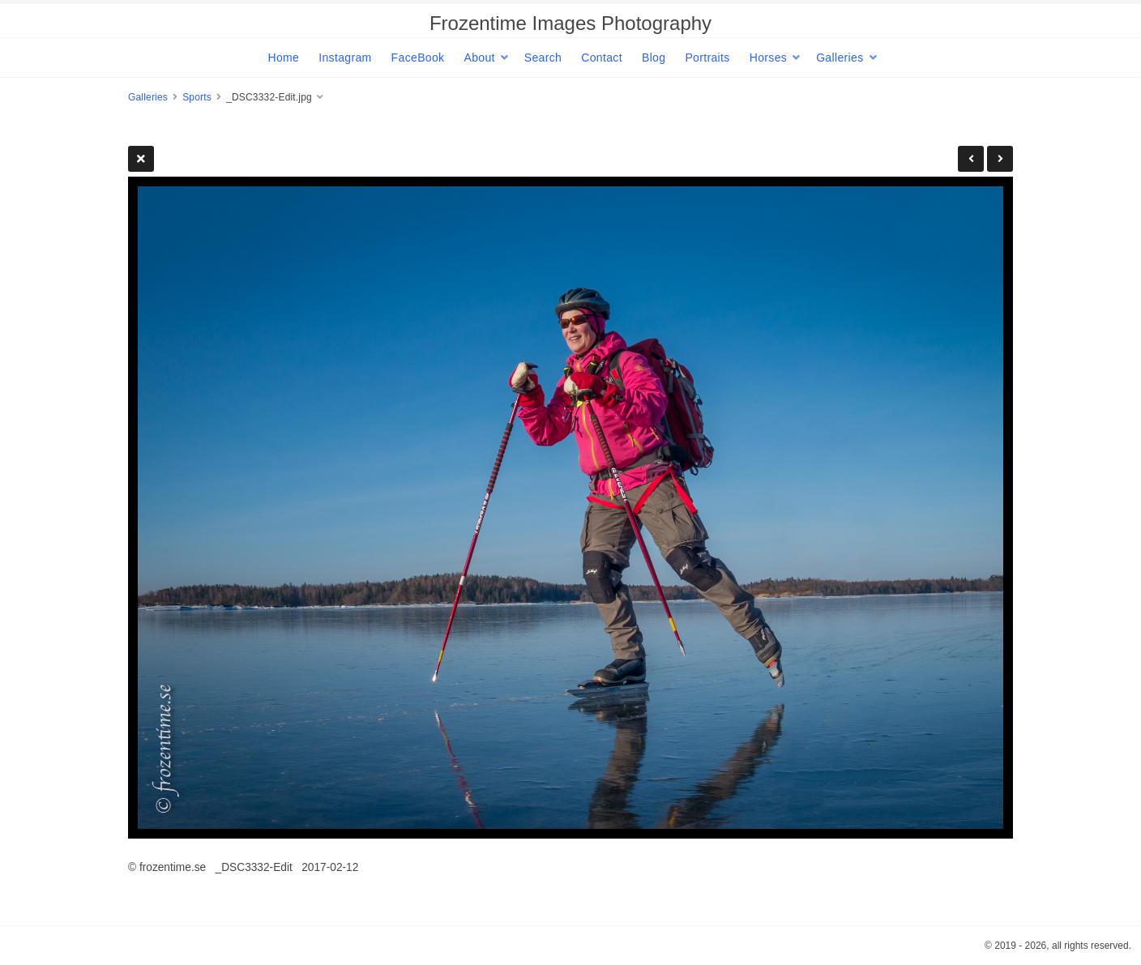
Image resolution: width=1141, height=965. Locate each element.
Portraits (707, 57)
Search (543, 57)
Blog (653, 57)
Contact (601, 57)
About (479, 57)
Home (283, 57)
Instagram (344, 57)
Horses (768, 57)
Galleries (839, 57)
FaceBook (418, 57)
